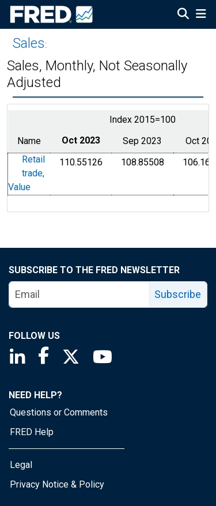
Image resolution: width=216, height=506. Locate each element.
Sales (29, 43)
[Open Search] (183, 15)
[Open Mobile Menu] (200, 15)
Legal (21, 464)
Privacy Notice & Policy (57, 484)
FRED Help (32, 431)
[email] (79, 294)
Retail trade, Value (26, 173)
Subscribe (177, 294)
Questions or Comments (59, 412)
